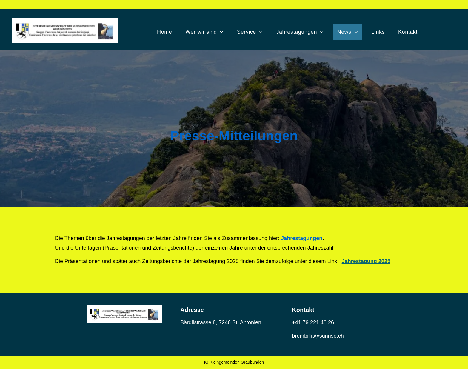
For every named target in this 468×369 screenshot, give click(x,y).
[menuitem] (167, 32)
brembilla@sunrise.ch (318, 336)
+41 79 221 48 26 (313, 322)
